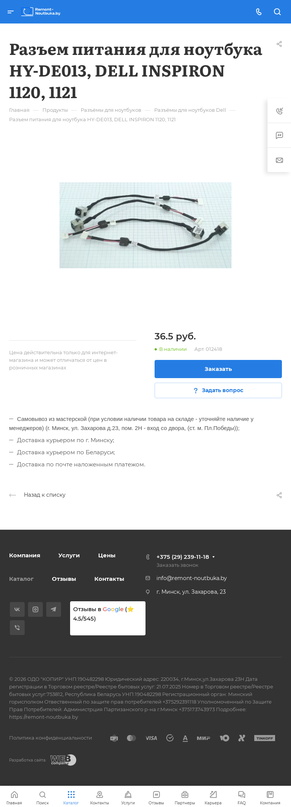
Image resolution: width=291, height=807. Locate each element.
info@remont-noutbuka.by (191, 578)
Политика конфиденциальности (50, 738)
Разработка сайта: (27, 760)
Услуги (69, 555)
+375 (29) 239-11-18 (182, 556)
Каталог (21, 578)
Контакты (109, 578)
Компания (24, 555)
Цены (107, 555)
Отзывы (64, 578)
